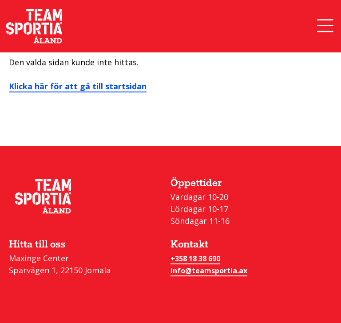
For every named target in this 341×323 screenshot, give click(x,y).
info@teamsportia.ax (208, 270)
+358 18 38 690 (195, 258)
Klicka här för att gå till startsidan (78, 86)
